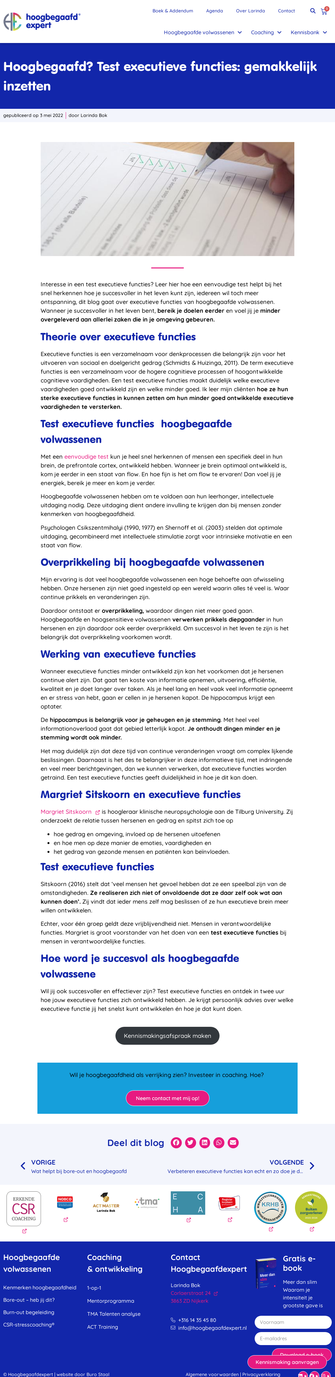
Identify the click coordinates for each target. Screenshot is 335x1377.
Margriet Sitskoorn (70, 811)
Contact (286, 11)
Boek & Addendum (173, 11)
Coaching (266, 32)
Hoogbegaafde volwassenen (203, 32)
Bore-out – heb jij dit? (29, 1300)
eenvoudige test (86, 456)
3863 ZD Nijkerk (189, 1301)
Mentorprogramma (110, 1301)
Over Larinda (250, 11)
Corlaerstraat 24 (194, 1293)
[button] (313, 11)
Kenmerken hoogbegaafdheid (39, 1287)
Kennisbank (309, 32)
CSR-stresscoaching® (28, 1324)
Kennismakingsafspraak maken (167, 1036)
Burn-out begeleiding (28, 1312)
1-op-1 (94, 1287)
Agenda (214, 11)
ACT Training (102, 1327)
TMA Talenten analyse (114, 1314)
